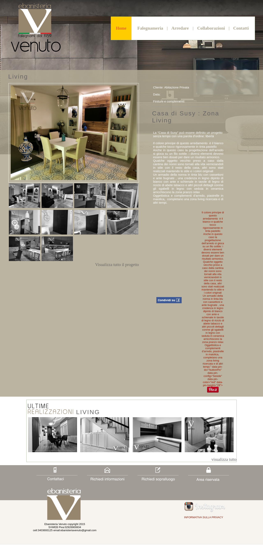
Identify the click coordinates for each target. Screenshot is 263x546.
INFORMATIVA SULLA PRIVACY (203, 517)
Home (121, 28)
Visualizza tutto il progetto (117, 264)
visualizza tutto (223, 459)
